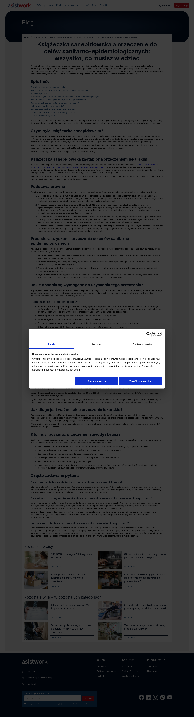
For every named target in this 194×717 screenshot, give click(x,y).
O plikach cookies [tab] (142, 344)
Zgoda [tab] (51, 344)
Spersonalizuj (96, 381)
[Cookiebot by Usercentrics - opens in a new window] (148, 334)
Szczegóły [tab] (96, 344)
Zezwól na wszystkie (140, 381)
